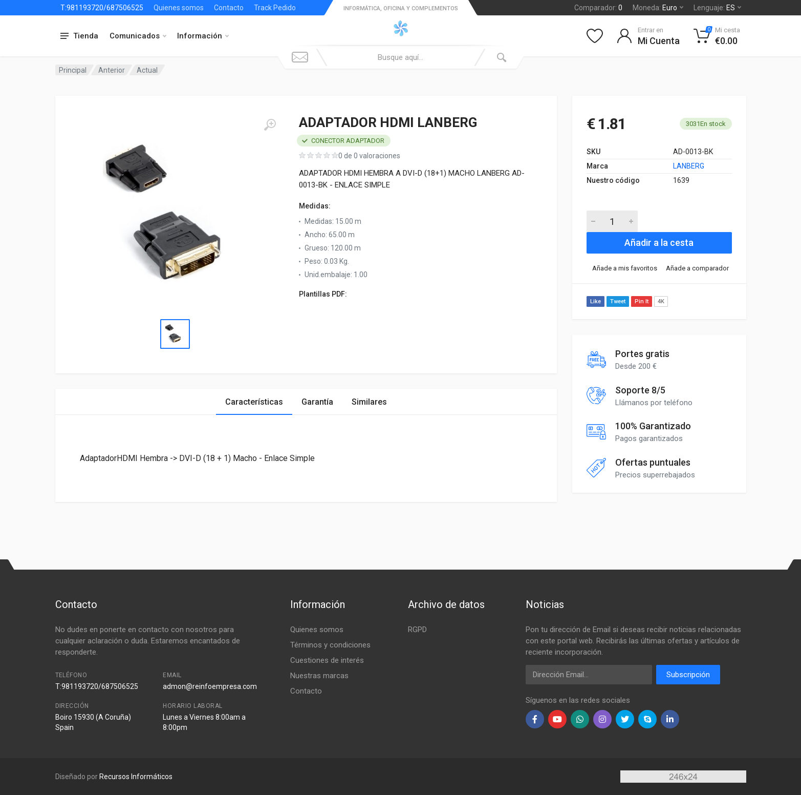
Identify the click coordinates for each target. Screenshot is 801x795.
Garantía (317, 402)
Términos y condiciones (330, 645)
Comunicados (138, 35)
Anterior (111, 70)
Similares (369, 402)
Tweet (617, 301)
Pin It (641, 301)
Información (203, 35)
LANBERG (688, 166)
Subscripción (688, 674)
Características (254, 402)
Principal (72, 70)
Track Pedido (275, 7)
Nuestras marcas (319, 675)
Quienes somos (179, 7)
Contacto (229, 7)
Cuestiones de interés (327, 660)
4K (661, 301)
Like (595, 301)
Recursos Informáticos (135, 776)
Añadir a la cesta (659, 242)
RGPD (417, 629)
